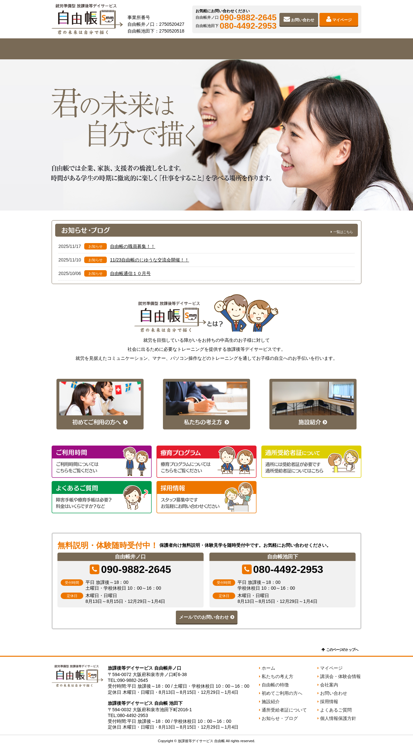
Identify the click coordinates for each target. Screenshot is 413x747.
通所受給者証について (284, 710)
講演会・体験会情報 (340, 676)
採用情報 (329, 701)
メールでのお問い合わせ (204, 617)
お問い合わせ (302, 20)
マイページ (342, 20)
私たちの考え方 (83, 48)
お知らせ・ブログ (280, 718)
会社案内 (330, 48)
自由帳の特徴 (145, 48)
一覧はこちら (343, 232)
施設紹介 (268, 48)
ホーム (268, 668)
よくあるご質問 (336, 710)
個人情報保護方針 (338, 718)
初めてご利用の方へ (206, 48)
